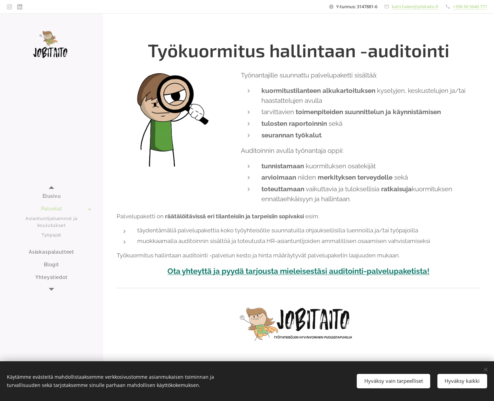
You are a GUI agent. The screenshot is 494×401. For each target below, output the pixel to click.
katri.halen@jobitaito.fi (415, 6)
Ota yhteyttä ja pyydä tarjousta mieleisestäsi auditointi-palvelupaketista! (298, 271)
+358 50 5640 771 (470, 6)
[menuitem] (51, 196)
